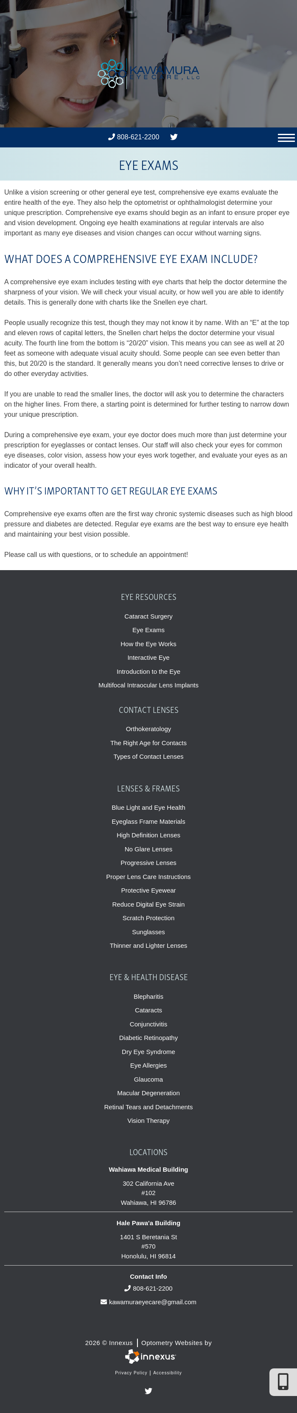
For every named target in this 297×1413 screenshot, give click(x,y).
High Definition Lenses (148, 835)
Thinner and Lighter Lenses (149, 945)
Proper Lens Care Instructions (148, 876)
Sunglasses (148, 931)
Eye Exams (148, 629)
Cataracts (148, 1010)
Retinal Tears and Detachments (148, 1107)
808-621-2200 (134, 137)
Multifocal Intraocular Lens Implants (148, 685)
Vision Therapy (148, 1120)
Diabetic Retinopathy (148, 1037)
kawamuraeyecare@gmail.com (148, 1302)
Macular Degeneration (148, 1092)
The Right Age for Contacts (148, 742)
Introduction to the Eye (148, 671)
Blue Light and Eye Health (148, 807)
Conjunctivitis (148, 1024)
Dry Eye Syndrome (148, 1051)
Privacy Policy (131, 1373)
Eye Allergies (148, 1065)
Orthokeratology (148, 728)
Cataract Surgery (148, 616)
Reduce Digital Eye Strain (148, 904)
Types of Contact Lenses (148, 756)
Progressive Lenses (148, 862)
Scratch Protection (149, 917)
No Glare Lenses (149, 849)
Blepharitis (148, 996)
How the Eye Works (148, 643)
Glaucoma (148, 1079)
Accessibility (167, 1373)
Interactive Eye (148, 657)
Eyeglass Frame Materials (148, 821)
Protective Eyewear (148, 890)
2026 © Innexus (148, 1343)
